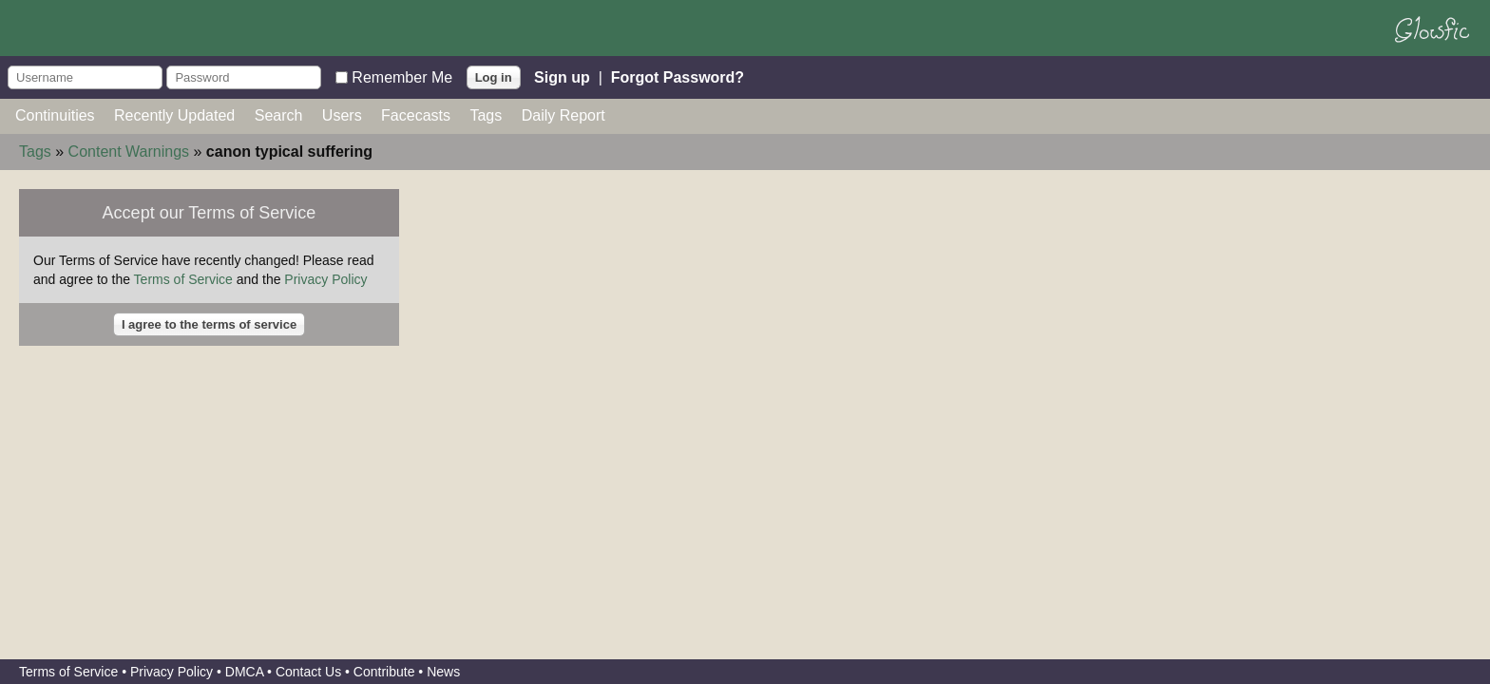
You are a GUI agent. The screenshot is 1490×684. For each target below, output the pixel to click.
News (443, 671)
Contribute (384, 671)
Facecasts (415, 115)
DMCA (244, 671)
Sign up (562, 76)
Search (279, 115)
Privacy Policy (325, 279)
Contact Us (308, 671)
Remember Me (402, 76)
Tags (485, 115)
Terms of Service (183, 279)
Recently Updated (174, 115)
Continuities (55, 115)
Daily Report (563, 115)
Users (342, 115)
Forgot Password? (677, 76)
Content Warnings (128, 151)
